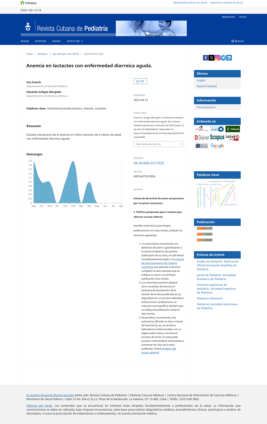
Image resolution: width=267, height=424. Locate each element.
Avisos (56, 41)
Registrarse (228, 16)
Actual (25, 41)
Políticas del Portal (39, 405)
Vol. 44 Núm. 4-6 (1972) (65, 54)
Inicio (29, 54)
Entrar (243, 16)
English (201, 80)
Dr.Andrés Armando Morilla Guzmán (50, 395)
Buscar (238, 41)
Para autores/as (206, 107)
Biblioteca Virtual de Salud (227, 2)
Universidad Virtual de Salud (190, 2)
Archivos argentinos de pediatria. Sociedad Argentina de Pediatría (216, 288)
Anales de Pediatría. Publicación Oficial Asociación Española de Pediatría (218, 265)
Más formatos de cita (148, 144)
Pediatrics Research (210, 298)
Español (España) (207, 86)
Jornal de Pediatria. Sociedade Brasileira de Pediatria (216, 277)
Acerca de (73, 41)
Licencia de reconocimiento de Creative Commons (162, 263)
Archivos (40, 41)
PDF (141, 81)
